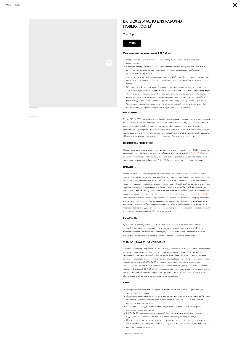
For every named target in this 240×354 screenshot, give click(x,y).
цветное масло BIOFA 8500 (167, 194)
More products (13, 4)
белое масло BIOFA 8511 (196, 194)
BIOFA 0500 (193, 153)
